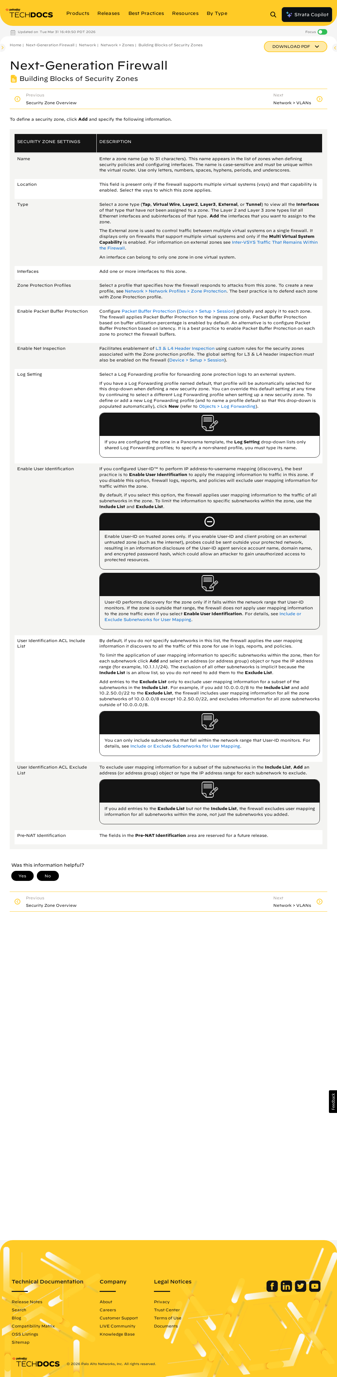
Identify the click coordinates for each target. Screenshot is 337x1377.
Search (19, 1309)
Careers (108, 1309)
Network (87, 45)
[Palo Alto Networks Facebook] (272, 1290)
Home (15, 45)
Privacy (162, 1301)
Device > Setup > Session (206, 311)
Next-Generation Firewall (50, 45)
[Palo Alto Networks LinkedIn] (287, 1290)
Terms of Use (167, 1318)
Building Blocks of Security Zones (170, 45)
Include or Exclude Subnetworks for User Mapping (185, 746)
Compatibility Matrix (33, 1326)
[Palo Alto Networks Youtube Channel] (315, 1290)
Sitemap (20, 1342)
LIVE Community (118, 1326)
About (106, 1301)
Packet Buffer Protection (149, 311)
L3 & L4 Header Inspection (185, 348)
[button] (333, 1101)
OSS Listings (25, 1334)
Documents (166, 1326)
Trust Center (167, 1309)
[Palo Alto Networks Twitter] (301, 1290)
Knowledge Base (117, 1334)
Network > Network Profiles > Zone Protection (175, 291)
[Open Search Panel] (275, 14)
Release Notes (27, 1301)
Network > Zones (117, 45)
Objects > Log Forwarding (227, 406)
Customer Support (119, 1318)
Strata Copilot (307, 14)
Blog (16, 1318)
